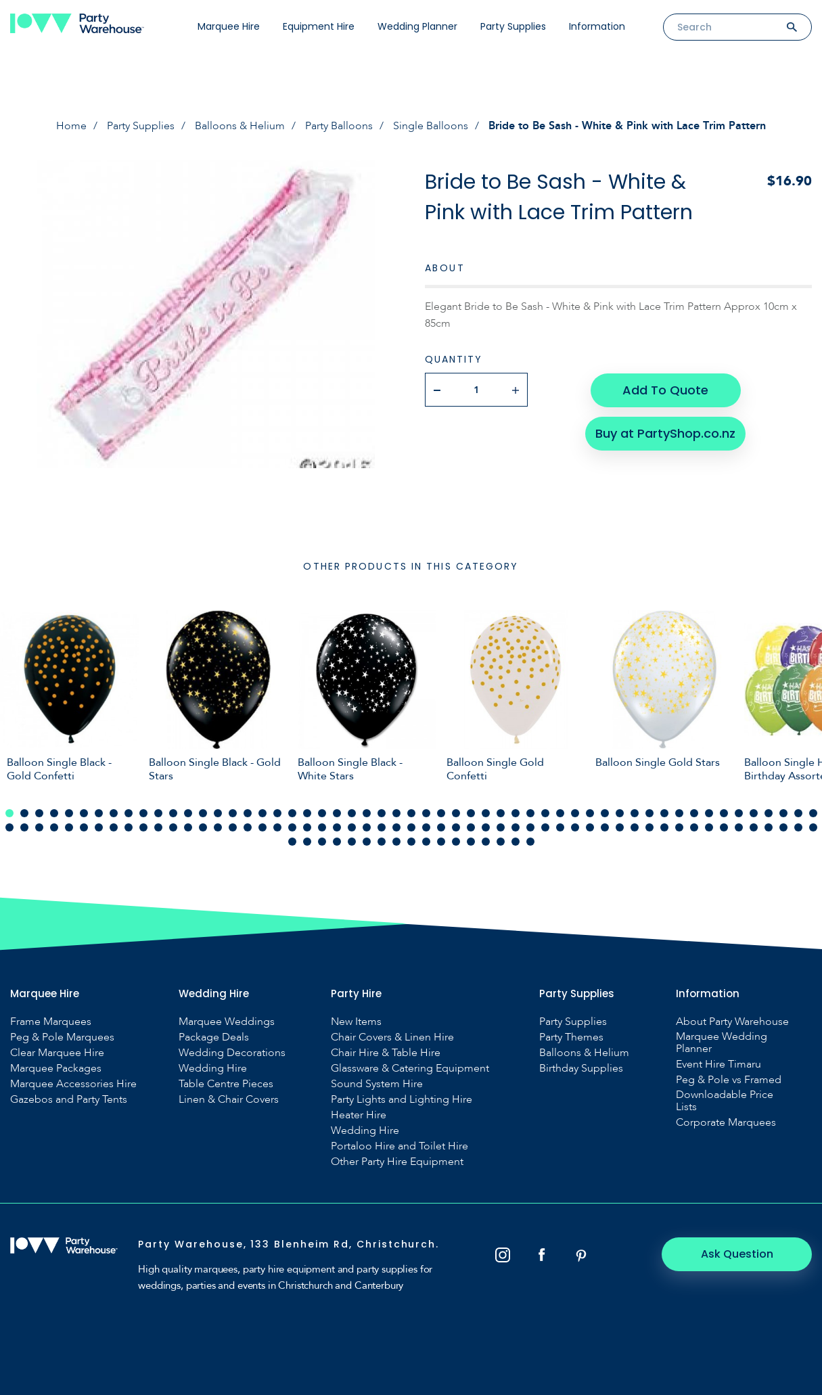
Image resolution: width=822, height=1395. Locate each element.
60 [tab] (69, 827)
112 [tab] (307, 842)
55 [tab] (813, 813)
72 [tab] (248, 827)
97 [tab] (620, 827)
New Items (356, 1021)
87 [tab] (471, 827)
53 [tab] (783, 813)
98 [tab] (635, 827)
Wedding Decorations (232, 1053)
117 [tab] (382, 842)
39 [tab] (575, 813)
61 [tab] (84, 827)
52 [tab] (768, 813)
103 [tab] (709, 827)
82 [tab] (396, 827)
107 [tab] (768, 827)
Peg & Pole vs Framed (728, 1080)
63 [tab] (114, 827)
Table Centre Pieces (226, 1084)
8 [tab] (114, 813)
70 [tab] (218, 827)
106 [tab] (754, 827)
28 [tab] (411, 813)
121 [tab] (441, 842)
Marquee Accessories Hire (73, 1084)
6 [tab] (84, 813)
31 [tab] (456, 813)
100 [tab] (664, 827)
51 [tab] (754, 813)
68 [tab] (188, 827)
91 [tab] (530, 827)
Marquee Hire (229, 26)
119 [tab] (411, 842)
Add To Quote (665, 389)
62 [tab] (99, 827)
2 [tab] (24, 813)
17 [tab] (248, 813)
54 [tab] (798, 813)
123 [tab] (471, 842)
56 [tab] (9, 827)
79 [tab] (352, 827)
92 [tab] (545, 827)
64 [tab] (128, 827)
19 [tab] (277, 813)
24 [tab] (352, 813)
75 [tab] (292, 827)
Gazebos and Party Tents (68, 1099)
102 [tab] (694, 827)
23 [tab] (337, 813)
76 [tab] (307, 827)
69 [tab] (203, 827)
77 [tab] (322, 827)
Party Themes (571, 1037)
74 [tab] (277, 827)
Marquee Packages (55, 1068)
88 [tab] (486, 827)
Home (71, 125)
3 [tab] (39, 813)
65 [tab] (143, 827)
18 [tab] (262, 813)
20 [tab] (292, 813)
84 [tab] (426, 827)
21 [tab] (307, 813)
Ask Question (738, 1254)
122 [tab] (456, 842)
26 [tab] (382, 813)
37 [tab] (545, 813)
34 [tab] (501, 813)
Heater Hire (358, 1115)
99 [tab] (649, 827)
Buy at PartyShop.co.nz (665, 432)
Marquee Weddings (227, 1021)
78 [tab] (337, 827)
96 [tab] (605, 827)
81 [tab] (382, 827)
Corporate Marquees (726, 1122)
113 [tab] (322, 842)
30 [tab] (441, 813)
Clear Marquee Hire (57, 1053)
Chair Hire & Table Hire (385, 1053)
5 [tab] (69, 813)
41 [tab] (605, 813)
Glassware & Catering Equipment (410, 1068)
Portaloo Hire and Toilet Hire (399, 1146)
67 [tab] (173, 827)
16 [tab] (233, 813)
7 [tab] (99, 813)
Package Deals (214, 1037)
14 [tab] (203, 813)
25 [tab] (367, 813)
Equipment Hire (319, 26)
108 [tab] (783, 827)
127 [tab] (530, 842)
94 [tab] (575, 827)
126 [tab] (515, 842)
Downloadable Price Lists (724, 1101)
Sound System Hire (377, 1084)
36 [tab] (530, 813)
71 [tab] (233, 827)
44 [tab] (649, 813)
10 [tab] (143, 813)
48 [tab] (709, 813)
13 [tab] (188, 813)
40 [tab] (590, 813)
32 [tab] (471, 813)
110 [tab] (813, 827)
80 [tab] (367, 827)
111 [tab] (292, 842)
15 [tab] (218, 813)
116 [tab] (367, 842)
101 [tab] (679, 827)
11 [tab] (158, 813)
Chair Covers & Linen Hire (392, 1037)
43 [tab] (635, 813)
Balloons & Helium (240, 125)
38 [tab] (560, 813)
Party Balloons (339, 125)
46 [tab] (679, 813)
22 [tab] (322, 813)
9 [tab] (128, 813)
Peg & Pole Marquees (62, 1037)
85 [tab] (441, 827)
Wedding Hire (213, 1068)
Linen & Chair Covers (229, 1099)
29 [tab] (426, 813)
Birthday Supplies (581, 1068)
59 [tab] (54, 827)
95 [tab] (590, 827)
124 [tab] (486, 842)
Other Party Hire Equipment (397, 1162)
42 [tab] (620, 813)
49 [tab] (724, 813)
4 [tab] (54, 813)
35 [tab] (515, 813)
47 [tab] (694, 813)
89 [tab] (501, 827)
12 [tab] (173, 813)
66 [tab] (158, 827)
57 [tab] (24, 827)
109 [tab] (798, 827)
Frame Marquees (50, 1021)
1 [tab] (9, 813)
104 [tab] (724, 827)
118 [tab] (396, 842)
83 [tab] (411, 827)
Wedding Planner (417, 26)
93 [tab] (560, 827)
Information (597, 26)
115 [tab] (352, 842)
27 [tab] (396, 813)
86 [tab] (456, 827)
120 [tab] (426, 842)
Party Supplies (513, 26)
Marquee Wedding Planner (721, 1042)
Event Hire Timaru (718, 1064)
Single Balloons (430, 125)
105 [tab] (739, 827)
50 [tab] (739, 813)
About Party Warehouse (732, 1021)
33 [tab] (486, 813)
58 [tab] (39, 827)
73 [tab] (262, 827)
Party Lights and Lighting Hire (401, 1099)
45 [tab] (664, 813)
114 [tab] (337, 842)
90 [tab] (515, 827)
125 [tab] (501, 842)
